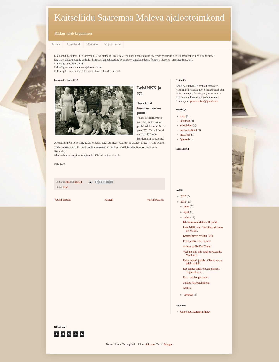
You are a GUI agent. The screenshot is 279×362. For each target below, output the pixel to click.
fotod (65, 187)
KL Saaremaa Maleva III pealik (200, 222)
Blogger (168, 344)
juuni (187, 206)
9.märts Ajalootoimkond (196, 282)
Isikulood (185, 120)
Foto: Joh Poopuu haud (195, 277)
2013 (184, 196)
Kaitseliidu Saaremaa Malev (195, 311)
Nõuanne (92, 44)
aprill (187, 212)
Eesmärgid (73, 44)
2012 (184, 201)
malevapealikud (188, 130)
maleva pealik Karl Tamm (197, 246)
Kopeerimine (112, 44)
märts (187, 217)
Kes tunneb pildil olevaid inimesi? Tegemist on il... (202, 270)
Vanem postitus (155, 199)
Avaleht (109, 199)
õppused (184, 139)
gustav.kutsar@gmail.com (204, 101)
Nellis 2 (187, 288)
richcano (150, 344)
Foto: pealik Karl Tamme (196, 241)
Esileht (56, 44)
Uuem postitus (63, 199)
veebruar (189, 294)
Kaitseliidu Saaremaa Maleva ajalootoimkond (139, 17)
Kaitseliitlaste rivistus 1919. (198, 235)
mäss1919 (185, 134)
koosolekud (186, 125)
